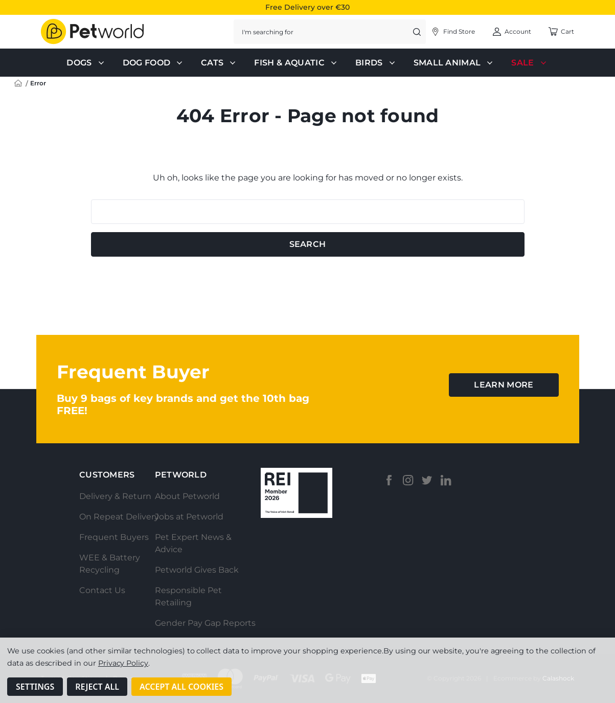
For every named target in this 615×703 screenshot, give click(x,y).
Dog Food (154, 63)
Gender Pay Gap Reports (205, 623)
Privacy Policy (123, 663)
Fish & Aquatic (296, 63)
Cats (219, 63)
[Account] (452, 31)
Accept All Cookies (181, 686)
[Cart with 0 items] (561, 31)
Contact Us (102, 590)
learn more (503, 385)
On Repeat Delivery (119, 516)
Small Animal (454, 63)
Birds (376, 63)
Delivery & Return (115, 496)
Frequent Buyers (114, 537)
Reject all (97, 686)
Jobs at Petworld (189, 516)
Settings (35, 686)
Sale (529, 63)
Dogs (86, 63)
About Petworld (187, 496)
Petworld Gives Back (197, 570)
